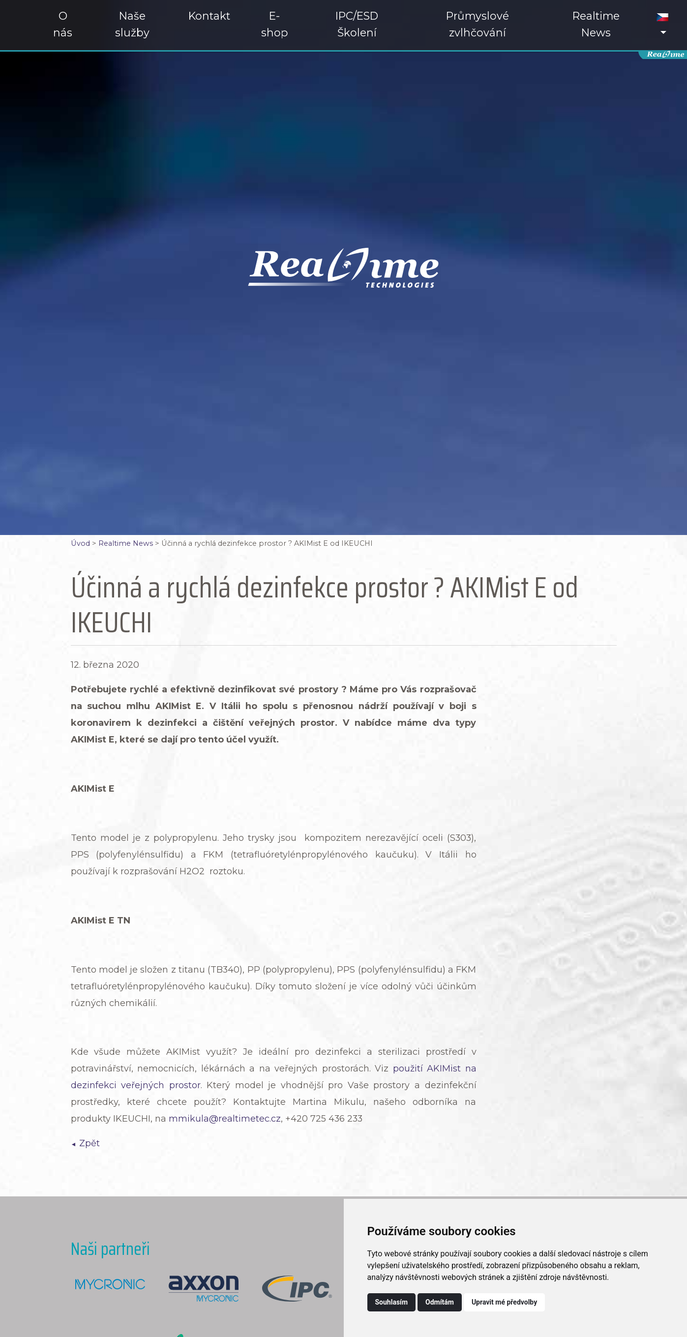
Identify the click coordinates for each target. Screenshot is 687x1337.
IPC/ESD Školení (356, 24)
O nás (62, 24)
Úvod (80, 543)
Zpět (89, 1143)
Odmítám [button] (439, 1302)
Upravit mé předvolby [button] (504, 1302)
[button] (662, 25)
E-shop (274, 24)
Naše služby (132, 24)
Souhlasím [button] (391, 1302)
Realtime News (596, 24)
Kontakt (209, 15)
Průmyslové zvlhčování (477, 24)
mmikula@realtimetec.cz (225, 1118)
